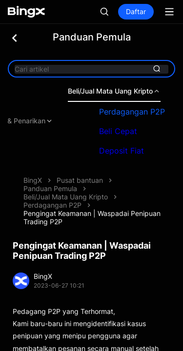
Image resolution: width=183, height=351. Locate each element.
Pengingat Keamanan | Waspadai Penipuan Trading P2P (92, 217)
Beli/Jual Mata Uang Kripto (118, 91)
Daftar (136, 11)
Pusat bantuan (80, 180)
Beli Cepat (122, 131)
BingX (32, 180)
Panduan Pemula (50, 188)
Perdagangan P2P (136, 112)
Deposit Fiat (125, 151)
